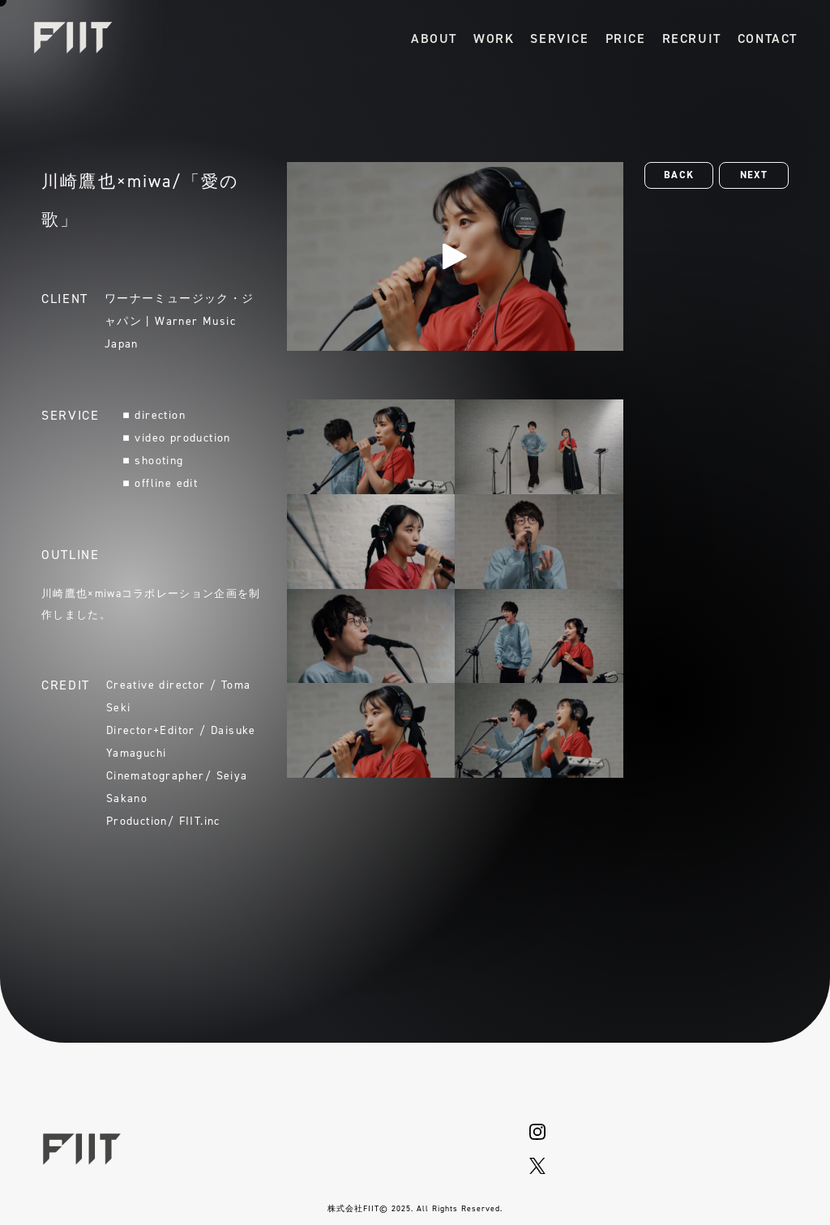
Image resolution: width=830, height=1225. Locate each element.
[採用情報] (691, 38)
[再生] (455, 256)
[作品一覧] (493, 38)
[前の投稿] (678, 175)
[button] (678, 175)
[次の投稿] (753, 175)
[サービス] (559, 38)
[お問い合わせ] (768, 38)
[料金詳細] (625, 38)
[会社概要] (434, 38)
